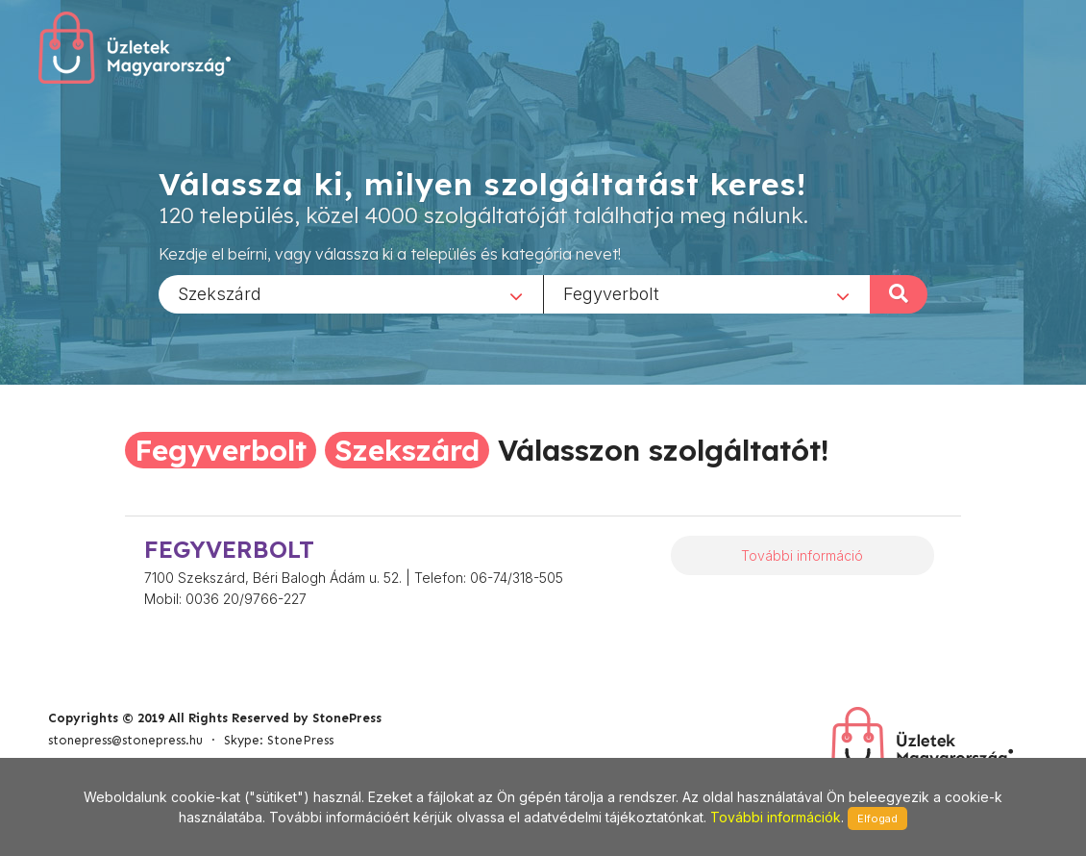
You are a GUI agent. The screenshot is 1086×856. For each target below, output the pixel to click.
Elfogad (877, 818)
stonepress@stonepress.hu (125, 740)
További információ (802, 555)
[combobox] (351, 293)
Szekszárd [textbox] (219, 293)
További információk (775, 817)
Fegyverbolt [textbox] (611, 293)
